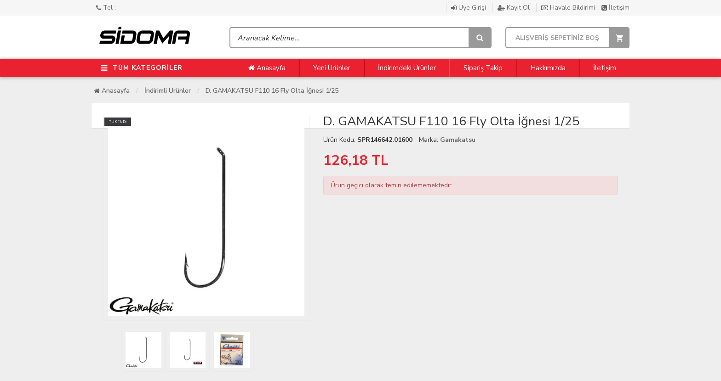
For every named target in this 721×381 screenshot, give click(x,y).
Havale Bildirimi (569, 7)
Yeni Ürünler (331, 68)
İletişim (615, 7)
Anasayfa (267, 68)
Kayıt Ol (515, 7)
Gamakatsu (457, 139)
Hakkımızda (548, 68)
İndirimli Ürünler (167, 90)
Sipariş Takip (483, 68)
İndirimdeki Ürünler (407, 68)
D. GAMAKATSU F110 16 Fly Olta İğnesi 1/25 (272, 90)
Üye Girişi (469, 7)
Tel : (106, 7)
